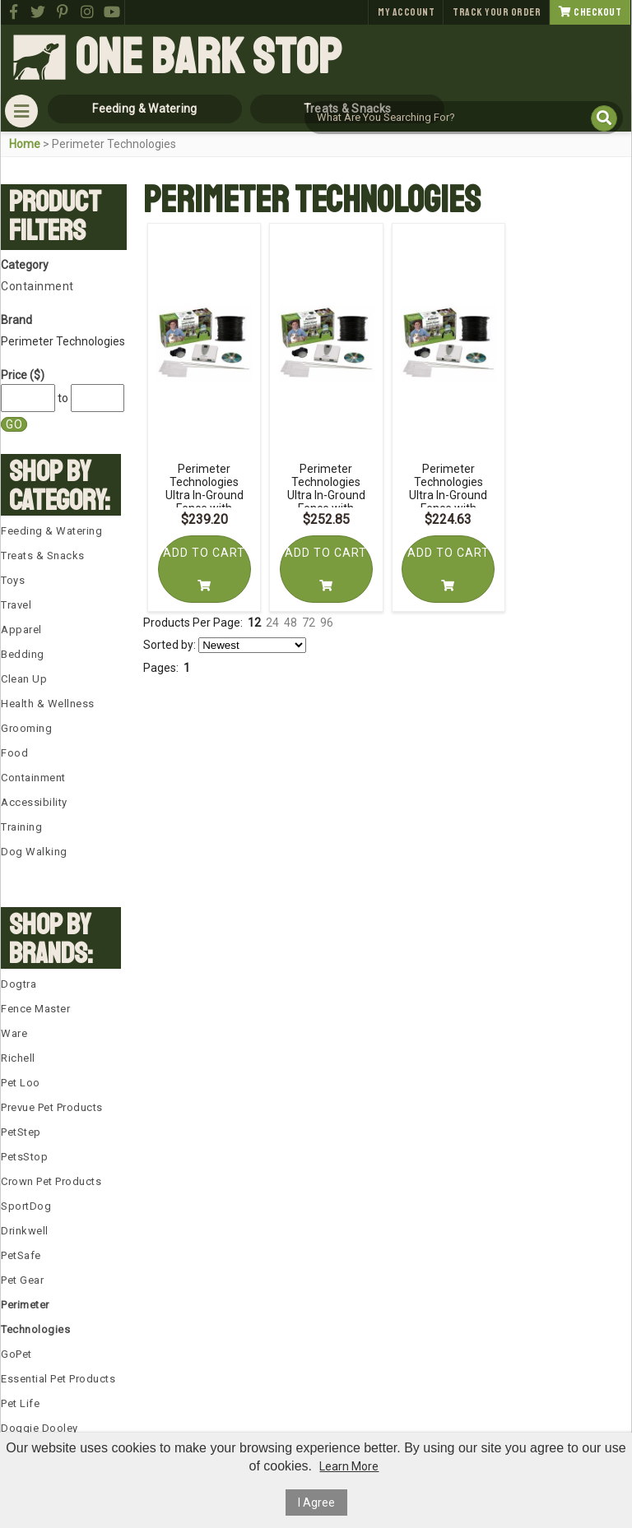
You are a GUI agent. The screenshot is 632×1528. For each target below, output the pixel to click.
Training (21, 827)
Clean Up (24, 679)
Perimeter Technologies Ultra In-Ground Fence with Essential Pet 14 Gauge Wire (204, 501)
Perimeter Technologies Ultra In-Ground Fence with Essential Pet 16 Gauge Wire (326, 501)
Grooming (26, 728)
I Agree (316, 1502)
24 (272, 622)
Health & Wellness (48, 703)
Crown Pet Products (51, 1181)
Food (14, 753)
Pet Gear (22, 1280)
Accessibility (34, 802)
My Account (406, 12)
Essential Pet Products (58, 1379)
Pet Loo (20, 1083)
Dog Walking (34, 851)
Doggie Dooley (39, 1428)
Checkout (590, 12)
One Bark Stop (208, 57)
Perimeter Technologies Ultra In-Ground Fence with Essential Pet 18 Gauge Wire (448, 501)
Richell (18, 1058)
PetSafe (21, 1255)
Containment (37, 286)
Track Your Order (497, 12)
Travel (16, 605)
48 (290, 622)
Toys (13, 580)
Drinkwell (25, 1231)
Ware (14, 1033)
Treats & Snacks (43, 555)
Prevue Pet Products (52, 1107)
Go (14, 424)
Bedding (22, 654)
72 (308, 622)
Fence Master (35, 1008)
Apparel (21, 629)
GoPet (16, 1354)
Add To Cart (204, 568)
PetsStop (24, 1157)
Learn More (349, 1466)
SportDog (26, 1206)
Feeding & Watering (51, 531)
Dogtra (18, 984)
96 (326, 622)
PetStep (21, 1132)
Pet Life (20, 1403)
